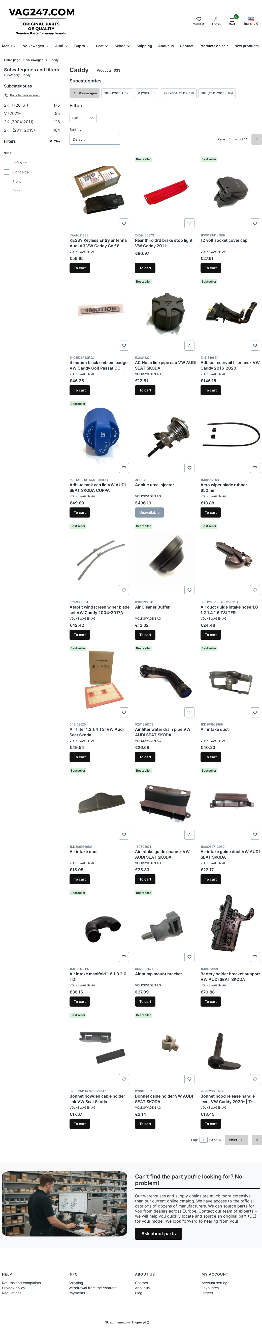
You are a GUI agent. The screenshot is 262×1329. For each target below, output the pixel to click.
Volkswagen (34, 60)
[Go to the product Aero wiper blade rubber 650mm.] (231, 437)
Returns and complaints (21, 1283)
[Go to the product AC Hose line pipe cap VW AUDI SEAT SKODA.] (165, 315)
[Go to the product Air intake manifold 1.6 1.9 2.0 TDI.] (100, 926)
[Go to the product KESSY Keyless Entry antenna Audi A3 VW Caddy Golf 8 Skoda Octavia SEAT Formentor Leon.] (100, 192)
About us (142, 1288)
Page (221, 139)
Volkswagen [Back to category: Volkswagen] (84, 93)
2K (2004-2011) (32, 121)
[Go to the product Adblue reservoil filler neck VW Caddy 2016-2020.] (231, 315)
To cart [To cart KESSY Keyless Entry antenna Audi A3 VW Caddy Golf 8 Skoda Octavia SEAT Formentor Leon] (80, 268)
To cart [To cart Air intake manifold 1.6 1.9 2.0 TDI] (80, 1001)
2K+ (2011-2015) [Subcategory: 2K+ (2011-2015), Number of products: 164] (217, 93)
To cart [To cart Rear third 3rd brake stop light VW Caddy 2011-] (145, 268)
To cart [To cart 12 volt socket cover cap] (211, 268)
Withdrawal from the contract (93, 1288)
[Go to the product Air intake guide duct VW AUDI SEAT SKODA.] (231, 804)
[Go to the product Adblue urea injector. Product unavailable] (165, 437)
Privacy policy (13, 1288)
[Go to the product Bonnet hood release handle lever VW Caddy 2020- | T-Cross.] (231, 1048)
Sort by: (76, 129)
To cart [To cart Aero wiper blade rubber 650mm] (211, 512)
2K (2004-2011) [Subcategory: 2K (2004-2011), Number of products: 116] (179, 93)
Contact (141, 1283)
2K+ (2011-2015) (32, 130)
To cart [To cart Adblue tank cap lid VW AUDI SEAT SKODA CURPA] (80, 512)
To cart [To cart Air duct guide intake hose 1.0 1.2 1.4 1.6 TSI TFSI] (211, 634)
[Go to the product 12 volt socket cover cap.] (231, 192)
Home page (12, 60)
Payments (77, 1293)
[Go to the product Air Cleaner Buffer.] (165, 559)
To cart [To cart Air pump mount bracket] (145, 1001)
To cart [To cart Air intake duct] (211, 757)
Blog (138, 1293)
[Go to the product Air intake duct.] (231, 681)
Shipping (76, 1283)
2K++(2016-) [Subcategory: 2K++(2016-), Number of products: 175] (117, 93)
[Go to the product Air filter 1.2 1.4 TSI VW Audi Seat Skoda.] (100, 681)
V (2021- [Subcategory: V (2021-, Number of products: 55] (147, 93)
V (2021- (32, 113)
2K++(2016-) (32, 105)
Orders (207, 1293)
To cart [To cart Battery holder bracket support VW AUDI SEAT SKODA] (211, 1001)
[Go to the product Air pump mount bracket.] (165, 926)
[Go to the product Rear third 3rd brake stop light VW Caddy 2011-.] (165, 192)
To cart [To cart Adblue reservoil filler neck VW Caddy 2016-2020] (211, 390)
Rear (16, 191)
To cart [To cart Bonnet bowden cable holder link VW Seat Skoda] (80, 1124)
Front (16, 181)
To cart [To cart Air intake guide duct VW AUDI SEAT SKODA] (211, 879)
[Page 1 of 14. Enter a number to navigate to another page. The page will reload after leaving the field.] (230, 139)
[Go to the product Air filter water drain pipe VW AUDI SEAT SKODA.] (165, 681)
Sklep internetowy (125, 1322)
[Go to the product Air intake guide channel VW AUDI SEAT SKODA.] (165, 804)
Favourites (210, 1288)
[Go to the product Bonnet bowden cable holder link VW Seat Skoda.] (100, 1048)
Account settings (215, 1283)
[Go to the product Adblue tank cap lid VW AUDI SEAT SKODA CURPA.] (100, 437)
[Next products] (236, 1140)
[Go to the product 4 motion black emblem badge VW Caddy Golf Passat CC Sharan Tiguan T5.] (100, 315)
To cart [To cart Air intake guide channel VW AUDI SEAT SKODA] (145, 879)
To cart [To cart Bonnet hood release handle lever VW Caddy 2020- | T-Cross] (211, 1124)
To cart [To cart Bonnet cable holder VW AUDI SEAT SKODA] (145, 1124)
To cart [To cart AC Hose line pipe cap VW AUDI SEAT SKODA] (145, 390)
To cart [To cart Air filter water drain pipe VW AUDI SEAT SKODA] (145, 757)
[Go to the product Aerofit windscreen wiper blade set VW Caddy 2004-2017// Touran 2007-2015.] (100, 559)
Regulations (11, 1293)
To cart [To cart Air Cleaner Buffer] (145, 634)
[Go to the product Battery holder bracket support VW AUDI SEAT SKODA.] (231, 926)
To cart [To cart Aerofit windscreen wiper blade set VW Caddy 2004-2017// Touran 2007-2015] (80, 634)
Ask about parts (158, 1233)
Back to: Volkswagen (22, 95)
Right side (20, 172)
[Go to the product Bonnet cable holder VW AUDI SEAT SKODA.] (165, 1048)
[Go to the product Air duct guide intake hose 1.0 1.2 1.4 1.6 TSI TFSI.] (231, 559)
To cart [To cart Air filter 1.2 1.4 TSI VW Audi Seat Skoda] (80, 757)
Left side (19, 163)
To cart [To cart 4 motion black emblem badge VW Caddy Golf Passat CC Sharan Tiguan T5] (80, 390)
